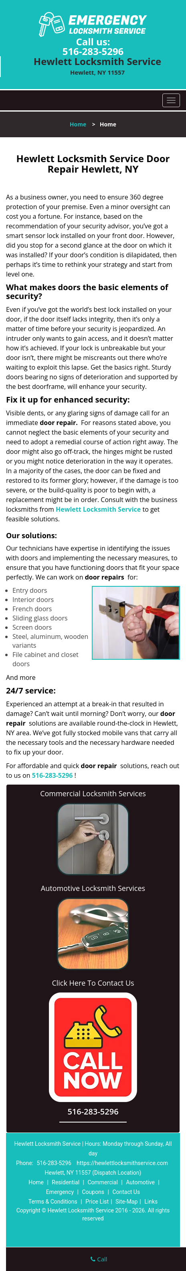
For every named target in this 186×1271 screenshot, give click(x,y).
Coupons (93, 1192)
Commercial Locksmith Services (93, 793)
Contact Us (126, 1192)
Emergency (60, 1192)
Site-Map (126, 1201)
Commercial (102, 1182)
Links (151, 1201)
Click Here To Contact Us (93, 983)
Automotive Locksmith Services (93, 888)
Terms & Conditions (52, 1201)
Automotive (140, 1182)
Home (78, 124)
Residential (65, 1182)
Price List (97, 1201)
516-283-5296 (93, 51)
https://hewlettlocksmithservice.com (122, 1163)
